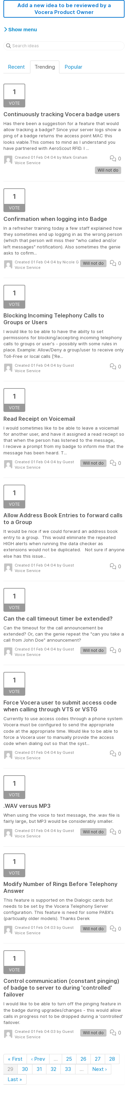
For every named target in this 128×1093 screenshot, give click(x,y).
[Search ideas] (64, 45)
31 (39, 1069)
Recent (16, 67)
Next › (99, 1069)
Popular (73, 67)
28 (112, 1059)
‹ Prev (38, 1059)
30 (25, 1069)
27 (98, 1059)
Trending (44, 67)
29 (10, 1069)
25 (69, 1059)
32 (53, 1069)
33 (68, 1069)
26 (83, 1059)
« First (15, 1059)
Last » (15, 1079)
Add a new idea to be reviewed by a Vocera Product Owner (64, 8)
